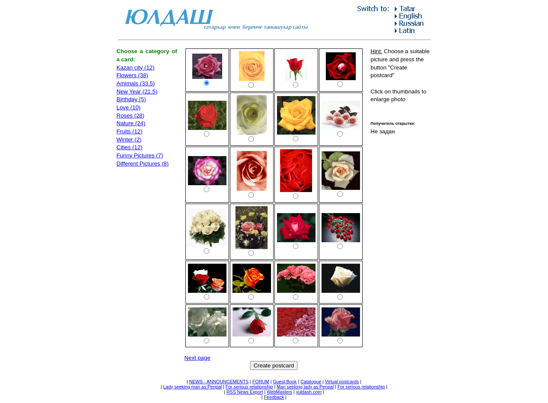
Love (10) (128, 107)
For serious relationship (249, 386)
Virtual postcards (342, 381)
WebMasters (279, 391)
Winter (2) (129, 139)
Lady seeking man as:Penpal (192, 386)
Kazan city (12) (135, 67)
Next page (198, 358)
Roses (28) (130, 115)
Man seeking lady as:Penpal (305, 386)
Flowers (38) (132, 75)
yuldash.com (309, 391)
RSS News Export (244, 391)
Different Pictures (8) (142, 163)
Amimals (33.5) (135, 83)
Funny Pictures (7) (139, 155)
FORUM (261, 381)
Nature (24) (130, 123)
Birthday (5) (131, 99)
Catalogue (311, 381)
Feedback (274, 397)
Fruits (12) (129, 131)
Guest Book (285, 381)
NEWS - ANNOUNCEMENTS (219, 381)
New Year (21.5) (137, 91)
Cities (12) (129, 147)
